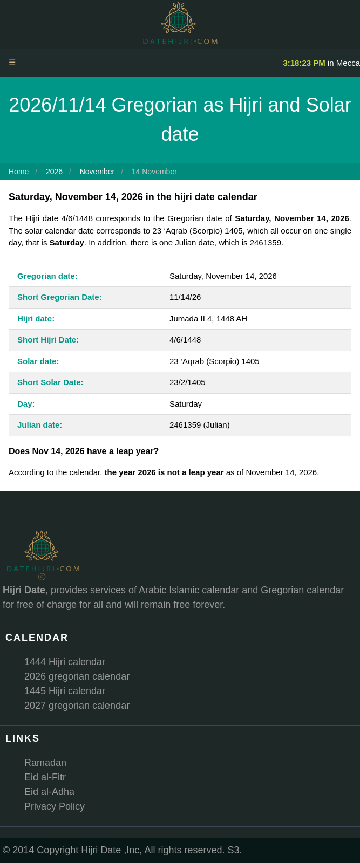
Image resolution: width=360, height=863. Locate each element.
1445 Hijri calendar (64, 691)
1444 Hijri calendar (64, 661)
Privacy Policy (54, 806)
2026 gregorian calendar (77, 676)
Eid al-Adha (49, 791)
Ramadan (45, 762)
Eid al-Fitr (45, 777)
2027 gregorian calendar (77, 705)
